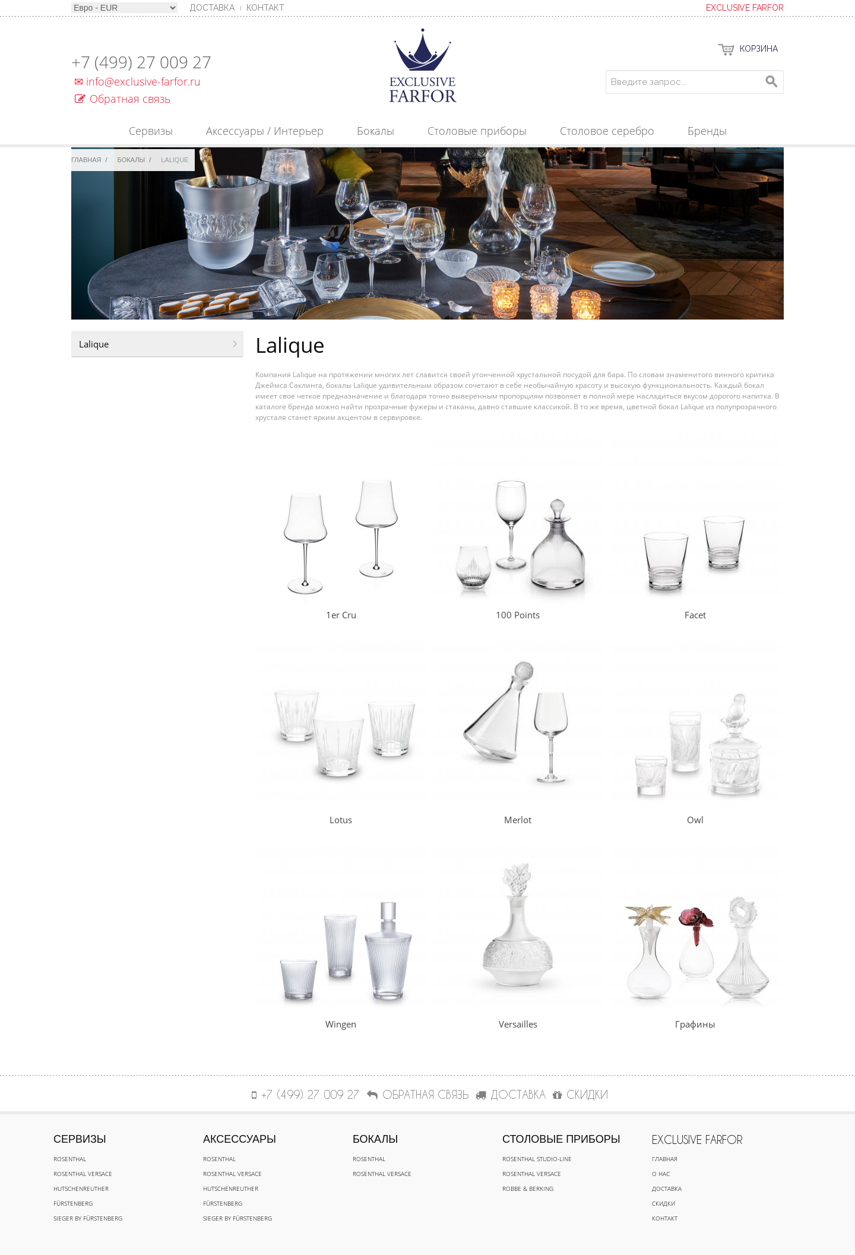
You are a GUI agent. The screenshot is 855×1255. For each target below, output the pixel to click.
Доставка (667, 1188)
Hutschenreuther (81, 1188)
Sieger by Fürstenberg (87, 1218)
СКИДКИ (580, 1094)
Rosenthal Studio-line (537, 1159)
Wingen (340, 1024)
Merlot (517, 820)
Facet (695, 615)
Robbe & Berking (527, 1188)
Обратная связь (122, 98)
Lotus (341, 820)
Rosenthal (69, 1159)
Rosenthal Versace (82, 1173)
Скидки (663, 1203)
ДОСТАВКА (511, 1094)
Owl (695, 820)
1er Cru (341, 615)
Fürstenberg (73, 1203)
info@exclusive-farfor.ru (136, 81)
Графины (695, 1024)
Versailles (518, 1024)
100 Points (518, 615)
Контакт (265, 7)
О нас (661, 1173)
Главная (86, 159)
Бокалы (131, 159)
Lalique (94, 344)
